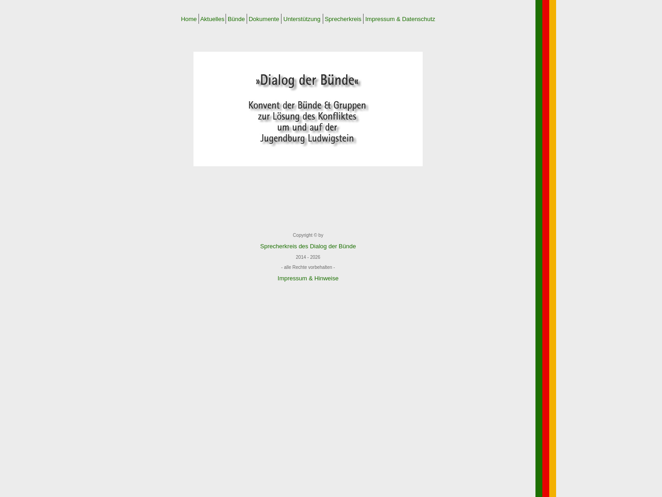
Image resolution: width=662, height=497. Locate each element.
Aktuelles (212, 19)
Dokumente (264, 19)
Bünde (236, 19)
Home (189, 19)
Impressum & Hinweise (308, 278)
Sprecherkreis (343, 19)
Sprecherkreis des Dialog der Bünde (308, 246)
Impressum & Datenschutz (400, 19)
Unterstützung (301, 19)
